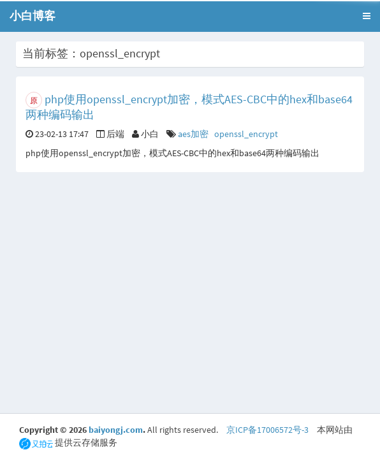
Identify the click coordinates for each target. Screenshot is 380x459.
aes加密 (193, 134)
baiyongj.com (116, 429)
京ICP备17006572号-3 (267, 429)
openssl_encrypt (246, 134)
